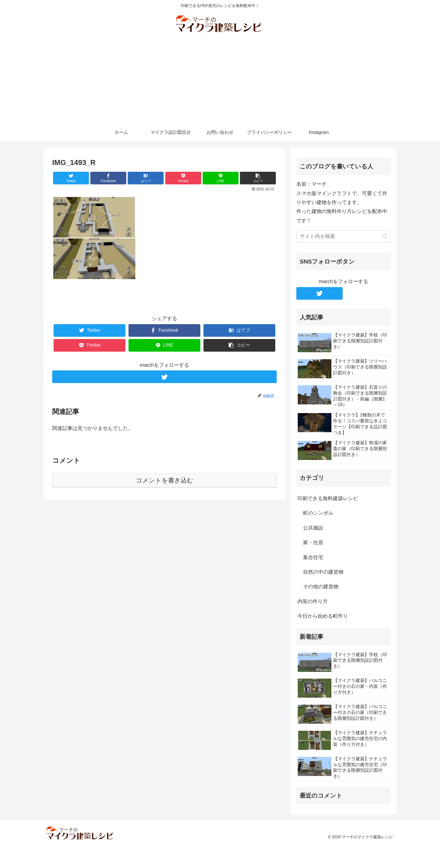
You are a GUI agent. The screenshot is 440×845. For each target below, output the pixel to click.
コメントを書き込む (164, 480)
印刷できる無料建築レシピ (327, 498)
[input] (343, 236)
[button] (385, 236)
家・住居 (313, 542)
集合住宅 (313, 557)
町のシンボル (318, 513)
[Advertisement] (220, 82)
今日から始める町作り (322, 616)
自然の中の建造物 (323, 572)
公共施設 (313, 528)
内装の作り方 (312, 601)
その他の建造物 (320, 586)
